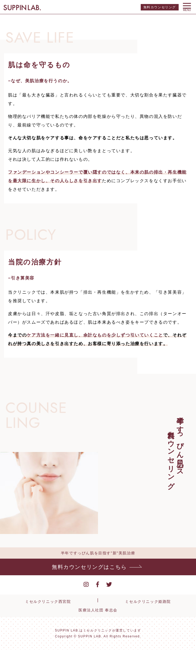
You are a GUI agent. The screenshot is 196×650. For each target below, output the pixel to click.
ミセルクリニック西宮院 (48, 601)
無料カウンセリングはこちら (89, 567)
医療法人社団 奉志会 (98, 610)
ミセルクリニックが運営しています (112, 630)
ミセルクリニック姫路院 (148, 601)
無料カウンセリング (159, 7)
